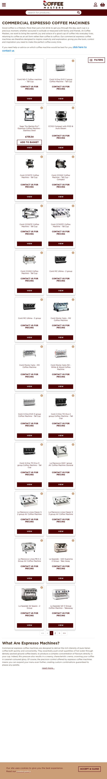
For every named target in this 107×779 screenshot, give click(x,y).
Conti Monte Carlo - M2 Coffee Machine (61, 319)
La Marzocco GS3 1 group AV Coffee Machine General (61, 464)
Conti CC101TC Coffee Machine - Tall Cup (29, 176)
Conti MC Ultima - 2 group (60, 271)
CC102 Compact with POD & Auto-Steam (60, 127)
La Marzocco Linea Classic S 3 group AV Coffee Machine (61, 513)
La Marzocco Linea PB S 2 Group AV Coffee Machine (29, 560)
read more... (48, 668)
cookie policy (24, 771)
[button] (73, 61)
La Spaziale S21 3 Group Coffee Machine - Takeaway (61, 607)
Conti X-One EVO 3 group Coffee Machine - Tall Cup (29, 415)
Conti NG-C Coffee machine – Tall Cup (29, 80)
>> (64, 633)
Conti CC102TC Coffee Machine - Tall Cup (29, 225)
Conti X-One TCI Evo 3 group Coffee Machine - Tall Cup (29, 465)
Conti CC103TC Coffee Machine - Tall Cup (60, 225)
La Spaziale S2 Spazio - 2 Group (29, 607)
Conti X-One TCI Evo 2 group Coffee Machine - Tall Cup (61, 416)
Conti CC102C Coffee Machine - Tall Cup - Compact (61, 177)
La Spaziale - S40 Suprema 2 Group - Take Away (61, 560)
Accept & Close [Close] (89, 769)
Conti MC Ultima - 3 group (29, 318)
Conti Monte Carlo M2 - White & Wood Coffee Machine (61, 367)
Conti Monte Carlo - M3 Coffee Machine (29, 366)
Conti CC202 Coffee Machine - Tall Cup (29, 272)
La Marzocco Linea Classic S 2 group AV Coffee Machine (29, 513)
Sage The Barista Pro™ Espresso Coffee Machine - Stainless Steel (29, 128)
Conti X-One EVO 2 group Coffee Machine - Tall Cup (60, 80)
